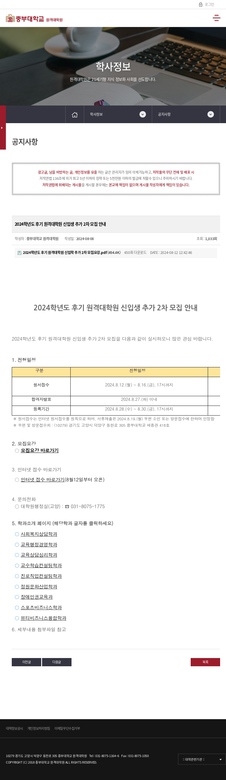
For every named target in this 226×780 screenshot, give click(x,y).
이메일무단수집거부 (67, 728)
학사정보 (96, 114)
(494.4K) (69, 252)
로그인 (209, 4)
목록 (205, 662)
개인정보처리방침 (38, 728)
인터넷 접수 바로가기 (42, 479)
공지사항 (164, 114)
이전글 (26, 662)
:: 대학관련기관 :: (194, 759)
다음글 (56, 662)
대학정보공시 (14, 728)
